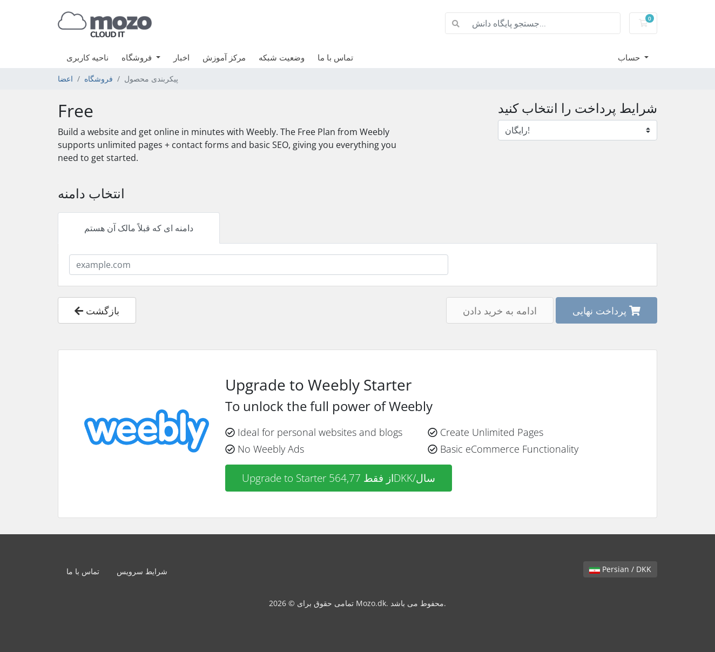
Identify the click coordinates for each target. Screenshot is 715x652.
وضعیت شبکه (282, 57)
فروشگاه (138, 57)
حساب (630, 57)
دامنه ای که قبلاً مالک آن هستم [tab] (138, 228)
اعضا (65, 78)
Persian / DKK (620, 569)
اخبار (181, 57)
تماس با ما (335, 57)
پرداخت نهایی (606, 310)
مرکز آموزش (224, 57)
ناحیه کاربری (87, 57)
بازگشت (97, 310)
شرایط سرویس (142, 571)
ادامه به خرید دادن (500, 310)
